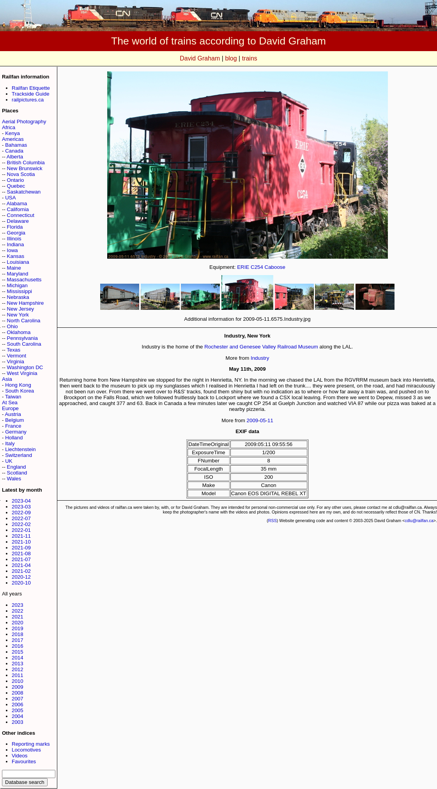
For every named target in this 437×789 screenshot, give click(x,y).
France (13, 426)
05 (263, 420)
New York (18, 315)
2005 (17, 710)
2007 (17, 699)
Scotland (17, 473)
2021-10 (21, 542)
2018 (17, 634)
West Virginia (22, 373)
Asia (7, 379)
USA (10, 198)
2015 (17, 652)
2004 (17, 716)
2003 (17, 722)
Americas (13, 139)
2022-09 (21, 512)
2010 (17, 681)
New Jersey (20, 309)
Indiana (15, 244)
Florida (15, 227)
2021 (17, 617)
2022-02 (21, 524)
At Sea (10, 402)
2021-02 (21, 571)
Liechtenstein (20, 449)
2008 (17, 693)
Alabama (17, 203)
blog (231, 58)
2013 (17, 663)
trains (249, 58)
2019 (17, 628)
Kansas (15, 256)
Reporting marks (31, 744)
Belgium (14, 420)
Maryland (17, 274)
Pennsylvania (22, 338)
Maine (14, 268)
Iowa (12, 250)
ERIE (243, 267)
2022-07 (21, 518)
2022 (17, 611)
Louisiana (18, 262)
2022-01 (21, 530)
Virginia (15, 361)
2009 (17, 687)
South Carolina (24, 344)
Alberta (15, 157)
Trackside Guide (31, 94)
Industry (260, 358)
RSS (272, 520)
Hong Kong (18, 385)
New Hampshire (25, 303)
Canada (14, 151)
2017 (17, 640)
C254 (257, 267)
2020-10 (21, 583)
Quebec (16, 186)
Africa (8, 127)
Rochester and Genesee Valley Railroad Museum (261, 347)
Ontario (15, 180)
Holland (14, 438)
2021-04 (21, 565)
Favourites (24, 761)
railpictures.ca (28, 100)
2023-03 (21, 507)
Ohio (12, 326)
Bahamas (16, 145)
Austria (13, 414)
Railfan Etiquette (31, 88)
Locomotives (26, 750)
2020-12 (21, 577)
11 (270, 420)
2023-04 (21, 501)
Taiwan (13, 397)
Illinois (14, 239)
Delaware (18, 221)
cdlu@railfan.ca (419, 520)
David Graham (200, 58)
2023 (17, 605)
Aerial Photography (24, 121)
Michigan (17, 285)
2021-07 (21, 559)
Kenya (12, 133)
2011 (17, 675)
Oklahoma (19, 332)
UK (8, 461)
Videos (20, 756)
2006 (17, 704)
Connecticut (20, 215)
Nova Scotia (21, 174)
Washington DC (25, 367)
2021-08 (21, 553)
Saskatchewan (24, 192)
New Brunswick (24, 168)
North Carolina (24, 320)
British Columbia (26, 162)
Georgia (16, 233)
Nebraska (18, 297)
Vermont (17, 356)
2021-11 (21, 536)
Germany (16, 432)
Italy (9, 443)
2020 (17, 623)
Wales (14, 479)
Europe (10, 408)
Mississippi (19, 291)
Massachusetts (24, 280)
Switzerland (18, 455)
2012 (17, 669)
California (18, 209)
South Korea (19, 391)
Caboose (275, 267)
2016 (17, 646)
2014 (17, 658)
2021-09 (21, 548)
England (16, 467)
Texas (13, 350)
